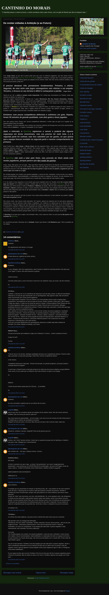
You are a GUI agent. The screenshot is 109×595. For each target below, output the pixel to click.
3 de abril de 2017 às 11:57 (16, 259)
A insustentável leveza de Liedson (91, 85)
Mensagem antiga (66, 573)
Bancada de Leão (85, 98)
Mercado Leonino (85, 136)
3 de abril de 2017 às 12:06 (16, 287)
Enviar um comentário (12, 563)
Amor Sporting (84, 91)
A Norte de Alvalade (86, 88)
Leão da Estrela (85, 122)
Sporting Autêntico (86, 157)
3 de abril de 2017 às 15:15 (16, 406)
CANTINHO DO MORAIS (26, 8)
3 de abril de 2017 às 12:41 (16, 327)
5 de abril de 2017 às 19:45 (16, 510)
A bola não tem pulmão (87, 81)
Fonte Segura (84, 116)
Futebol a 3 (83, 119)
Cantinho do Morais (14, 263)
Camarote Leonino (86, 105)
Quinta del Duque (85, 150)
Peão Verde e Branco (87, 147)
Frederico (11, 241)
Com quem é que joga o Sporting (90, 109)
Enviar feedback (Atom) (42, 578)
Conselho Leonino (86, 112)
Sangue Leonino (85, 153)
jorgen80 (11, 410)
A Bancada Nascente (87, 78)
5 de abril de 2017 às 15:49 (16, 478)
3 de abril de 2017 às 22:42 (16, 433)
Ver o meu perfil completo (88, 48)
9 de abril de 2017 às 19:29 (16, 559)
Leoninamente (84, 133)
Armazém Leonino (86, 95)
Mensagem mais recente (12, 573)
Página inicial (40, 573)
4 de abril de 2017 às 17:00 (16, 454)
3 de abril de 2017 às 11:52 (16, 250)
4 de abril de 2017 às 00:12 (16, 444)
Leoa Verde (83, 129)
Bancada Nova (85, 102)
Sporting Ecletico (85, 160)
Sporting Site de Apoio (87, 164)
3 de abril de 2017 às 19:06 (16, 424)
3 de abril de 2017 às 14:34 (16, 393)
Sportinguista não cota (15, 254)
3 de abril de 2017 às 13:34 (16, 343)
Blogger (67, 591)
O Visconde (83, 143)
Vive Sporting (84, 167)
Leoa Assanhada (85, 126)
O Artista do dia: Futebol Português (91, 140)
